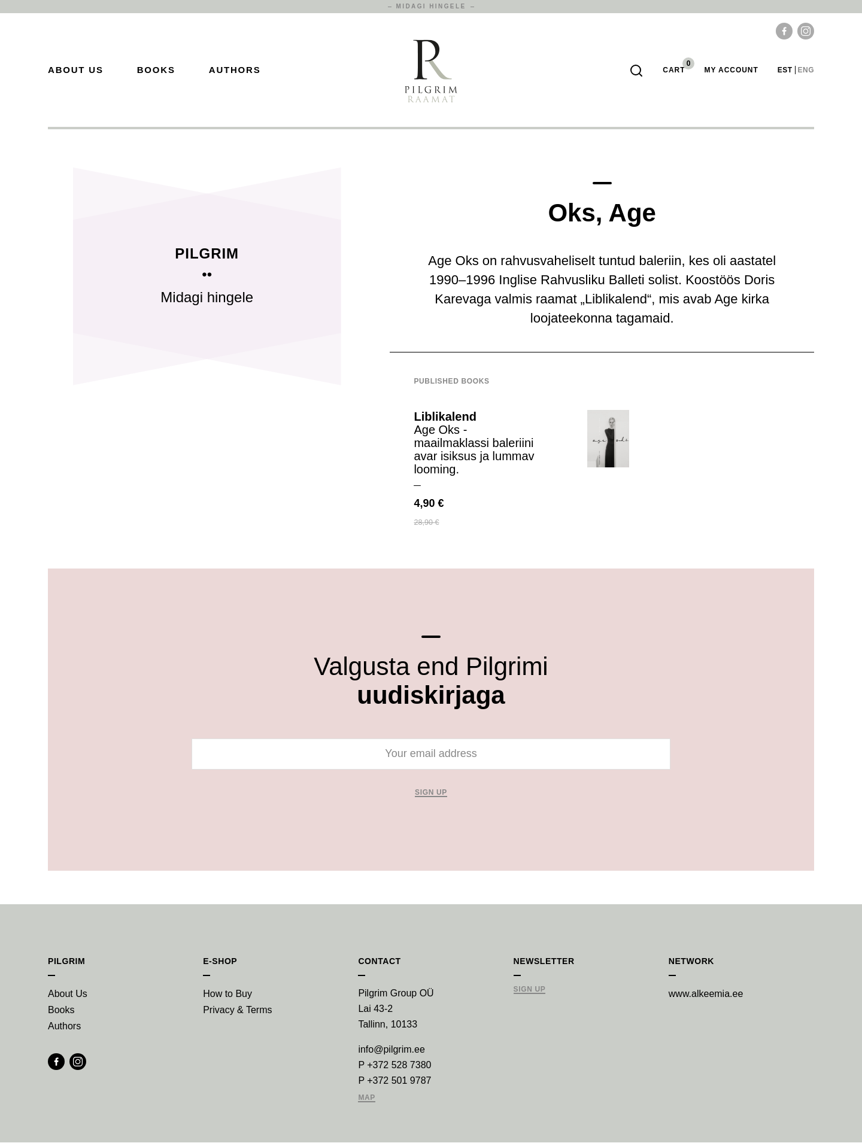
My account (731, 72)
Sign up (431, 796)
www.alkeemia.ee (706, 997)
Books (156, 72)
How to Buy (227, 997)
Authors (235, 72)
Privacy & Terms (237, 1013)
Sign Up (530, 993)
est (785, 72)
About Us (76, 72)
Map (366, 1101)
